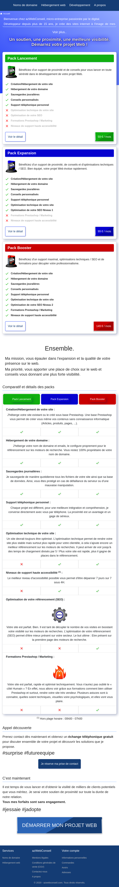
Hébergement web (53, 5)
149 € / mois (103, 326)
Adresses (66, 872)
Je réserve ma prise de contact (59, 763)
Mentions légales (40, 858)
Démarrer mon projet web (59, 825)
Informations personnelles (74, 858)
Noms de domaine (25, 5)
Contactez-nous (39, 871)
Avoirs (65, 867)
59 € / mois (104, 137)
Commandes (68, 862)
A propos (100, 5)
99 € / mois (104, 231)
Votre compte (70, 850)
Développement (79, 5)
